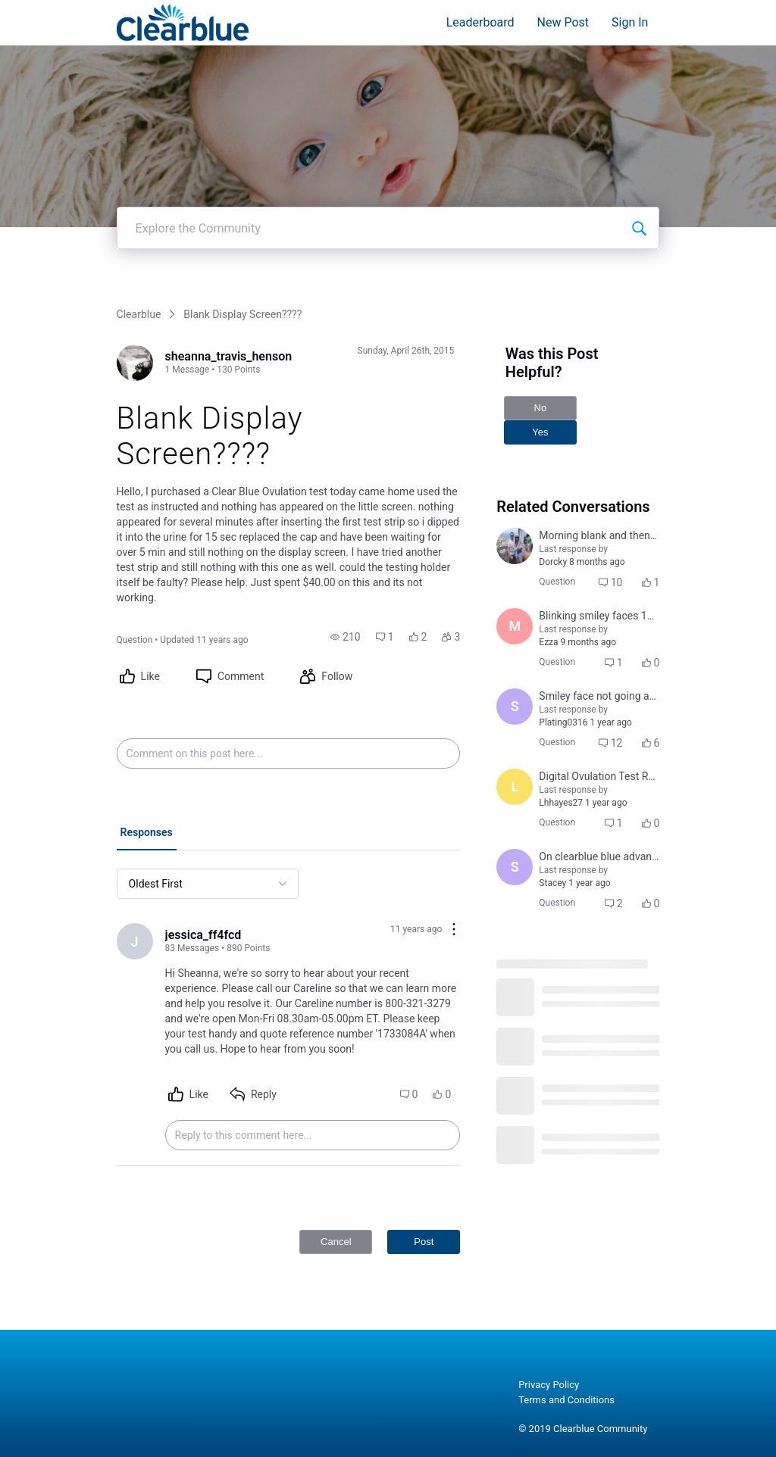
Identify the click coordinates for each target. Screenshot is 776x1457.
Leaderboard (480, 22)
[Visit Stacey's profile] (514, 867)
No (540, 407)
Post (423, 1241)
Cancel (336, 1241)
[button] (345, 636)
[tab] (147, 833)
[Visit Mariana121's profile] (514, 626)
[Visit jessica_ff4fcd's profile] (135, 941)
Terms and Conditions (566, 1400)
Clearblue (139, 314)
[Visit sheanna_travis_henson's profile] (135, 363)
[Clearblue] (183, 22)
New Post (563, 22)
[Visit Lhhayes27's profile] (514, 787)
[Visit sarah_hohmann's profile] (514, 706)
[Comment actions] (454, 930)
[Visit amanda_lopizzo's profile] (514, 546)
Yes (540, 432)
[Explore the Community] (638, 228)
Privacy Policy (548, 1384)
